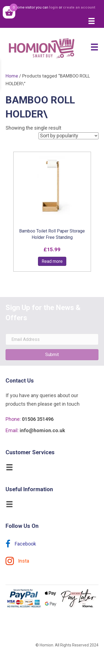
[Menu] (91, 21)
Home (12, 76)
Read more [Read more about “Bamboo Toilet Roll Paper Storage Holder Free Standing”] (52, 261)
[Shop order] (68, 135)
